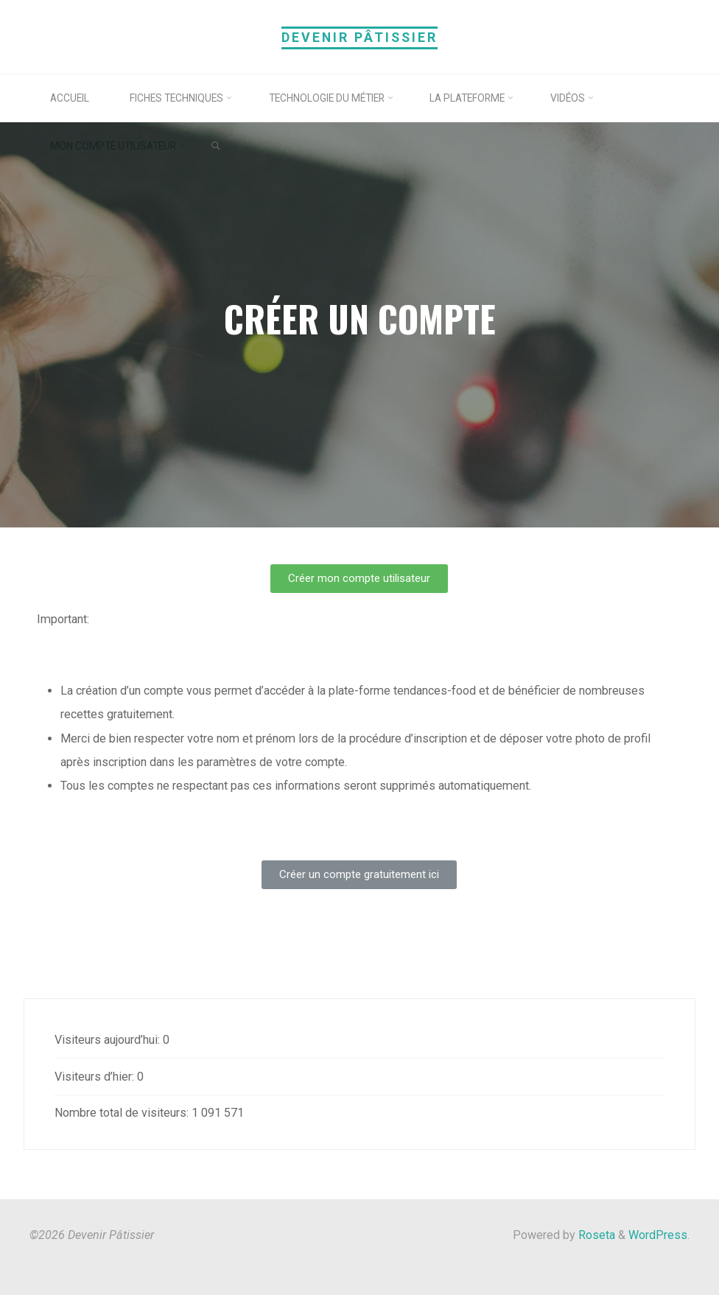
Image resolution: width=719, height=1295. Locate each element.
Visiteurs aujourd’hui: (109, 1040)
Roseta (595, 1235)
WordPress (657, 1235)
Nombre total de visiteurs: (123, 1113)
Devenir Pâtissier (359, 37)
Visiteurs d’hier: (96, 1077)
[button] (360, 578)
